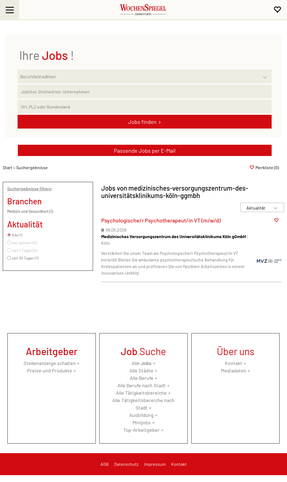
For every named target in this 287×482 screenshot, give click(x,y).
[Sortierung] (257, 207)
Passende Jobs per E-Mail (145, 150)
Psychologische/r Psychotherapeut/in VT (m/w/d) (161, 220)
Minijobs (142, 422)
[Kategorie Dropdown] (266, 74)
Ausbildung (141, 415)
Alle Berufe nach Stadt (141, 385)
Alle (141, 363)
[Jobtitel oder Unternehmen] (145, 91)
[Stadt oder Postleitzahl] (145, 106)
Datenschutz (126, 464)
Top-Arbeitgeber (141, 430)
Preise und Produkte (49, 370)
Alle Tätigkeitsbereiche (141, 393)
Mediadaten (233, 370)
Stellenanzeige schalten (50, 363)
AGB (104, 464)
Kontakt (233, 363)
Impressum (155, 464)
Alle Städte (141, 370)
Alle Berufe (141, 378)
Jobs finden (142, 121)
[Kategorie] (139, 76)
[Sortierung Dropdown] (275, 207)
